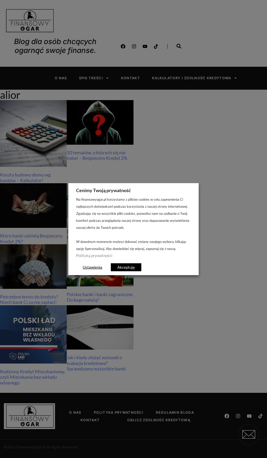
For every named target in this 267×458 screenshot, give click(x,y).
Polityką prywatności (94, 255)
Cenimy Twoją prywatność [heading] (103, 190)
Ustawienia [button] (92, 267)
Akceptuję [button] (126, 267)
